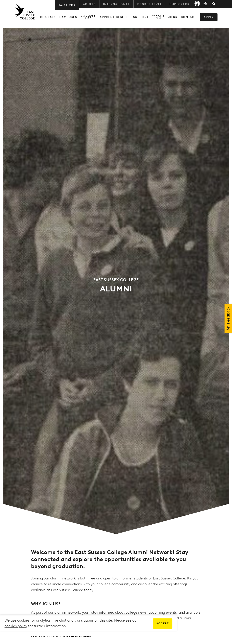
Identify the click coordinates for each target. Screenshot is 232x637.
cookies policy (16, 626)
